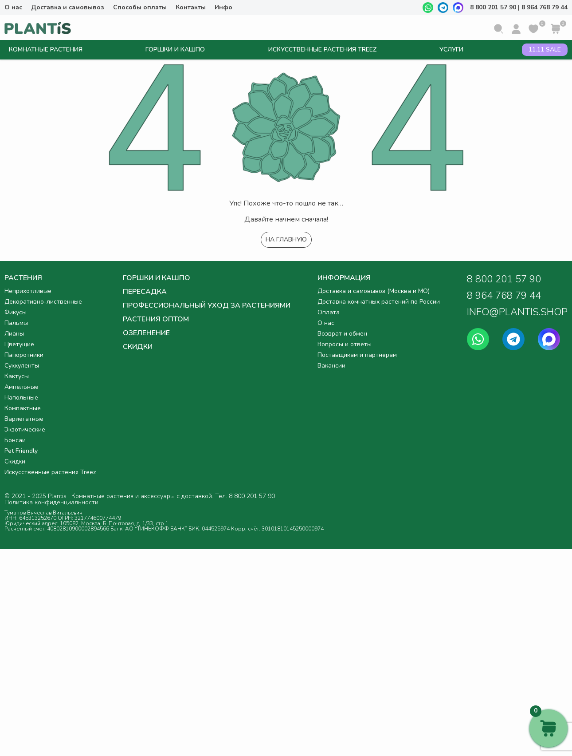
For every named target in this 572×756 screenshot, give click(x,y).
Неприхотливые (27, 291)
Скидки (14, 461)
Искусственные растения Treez (322, 49)
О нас (13, 7)
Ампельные (21, 387)
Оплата (328, 312)
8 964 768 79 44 (544, 7)
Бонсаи (15, 440)
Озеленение (146, 333)
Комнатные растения (45, 49)
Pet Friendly (21, 451)
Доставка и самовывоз (67, 7)
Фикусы (15, 312)
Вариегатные (23, 419)
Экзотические (24, 429)
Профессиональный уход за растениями (206, 305)
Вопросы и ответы (344, 344)
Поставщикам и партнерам (357, 355)
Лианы (14, 333)
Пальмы (16, 323)
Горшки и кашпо (175, 49)
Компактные (22, 408)
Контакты (191, 7)
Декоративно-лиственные (43, 301)
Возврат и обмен (342, 333)
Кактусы (16, 376)
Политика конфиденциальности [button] (51, 502)
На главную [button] (286, 239)
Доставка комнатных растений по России (378, 301)
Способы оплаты (140, 7)
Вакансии (331, 365)
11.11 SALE (545, 49)
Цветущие (19, 344)
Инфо (223, 7)
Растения (23, 278)
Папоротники (23, 355)
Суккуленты (21, 365)
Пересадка (145, 292)
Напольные (21, 397)
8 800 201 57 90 (493, 7)
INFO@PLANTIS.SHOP (517, 312)
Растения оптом (156, 319)
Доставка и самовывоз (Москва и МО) (373, 291)
